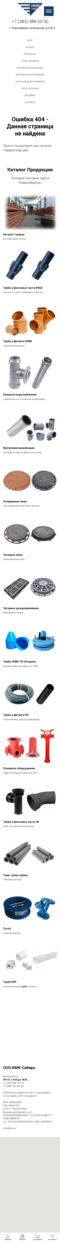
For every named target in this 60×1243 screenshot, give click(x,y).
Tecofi (7, 928)
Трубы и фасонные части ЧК (21, 821)
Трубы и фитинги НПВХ (17, 341)
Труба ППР (9, 982)
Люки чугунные (30, 88)
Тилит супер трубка (15, 875)
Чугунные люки (12, 554)
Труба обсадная (30, 61)
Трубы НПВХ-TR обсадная (19, 661)
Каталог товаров (13, 234)
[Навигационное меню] (49, 11)
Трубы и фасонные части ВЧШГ (23, 287)
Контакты (30, 102)
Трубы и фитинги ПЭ (15, 714)
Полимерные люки (15, 501)
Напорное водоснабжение (30, 81)
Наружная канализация (30, 68)
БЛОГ (30, 40)
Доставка (30, 95)
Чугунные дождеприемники (21, 608)
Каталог (30, 47)
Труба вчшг (30, 54)
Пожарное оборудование (19, 768)
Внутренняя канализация (30, 75)
